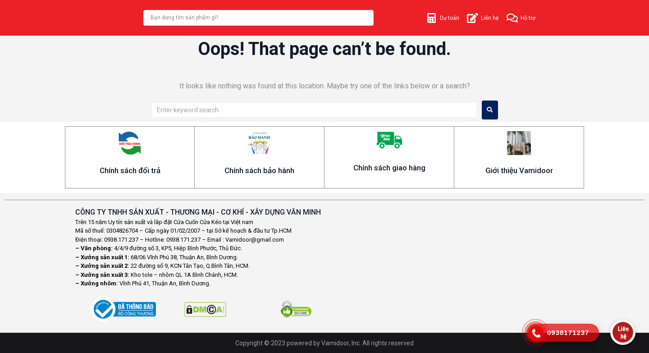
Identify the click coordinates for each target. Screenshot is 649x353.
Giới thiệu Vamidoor (519, 170)
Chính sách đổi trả (130, 170)
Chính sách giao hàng (389, 167)
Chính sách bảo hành (259, 170)
